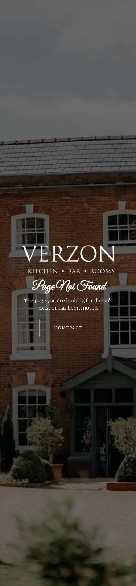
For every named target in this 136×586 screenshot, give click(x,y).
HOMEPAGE (68, 328)
